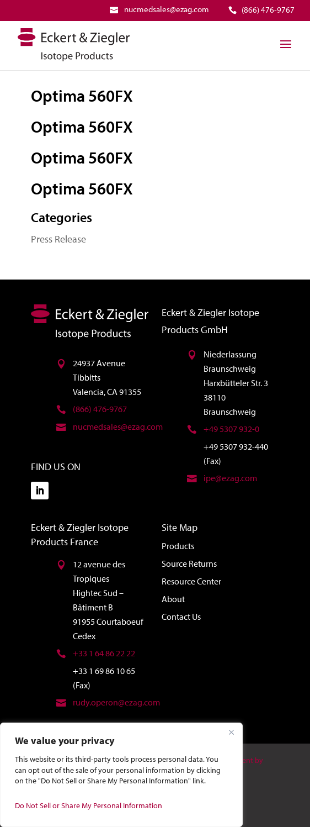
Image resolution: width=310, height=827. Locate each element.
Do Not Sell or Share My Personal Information (88, 805)
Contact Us (181, 616)
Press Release (58, 239)
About (173, 598)
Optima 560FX (82, 95)
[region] (121, 775)
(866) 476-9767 (100, 408)
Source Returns (189, 563)
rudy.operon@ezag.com (116, 702)
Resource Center (191, 581)
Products (178, 545)
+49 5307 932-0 (231, 428)
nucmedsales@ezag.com (118, 426)
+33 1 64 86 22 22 (104, 653)
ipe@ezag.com (230, 477)
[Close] (231, 732)
